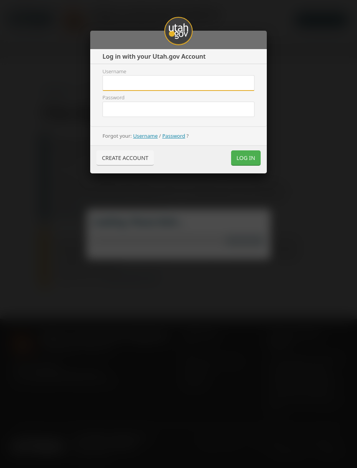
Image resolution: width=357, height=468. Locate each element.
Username (114, 71)
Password (113, 97)
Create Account (125, 157)
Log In (245, 157)
